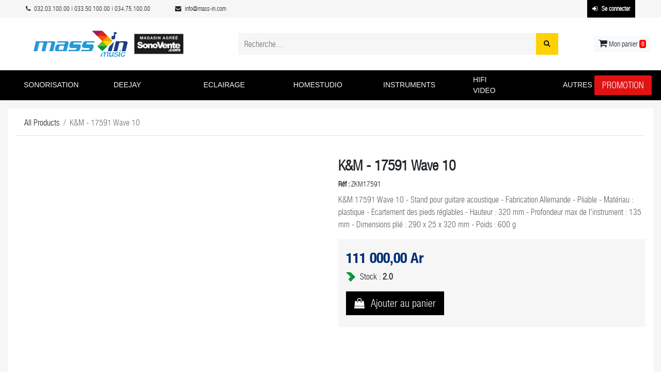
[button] (61, 85)
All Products (41, 123)
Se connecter (611, 8)
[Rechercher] (547, 44)
